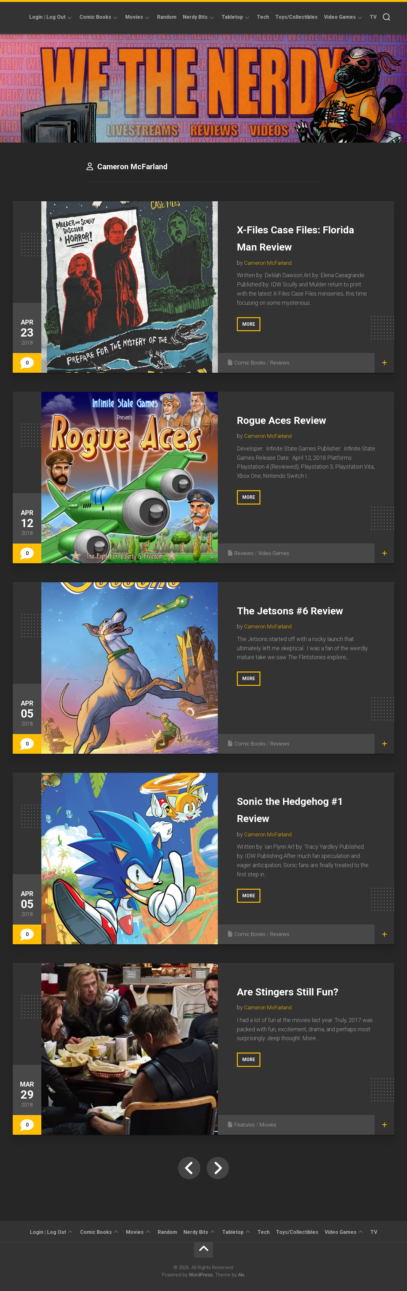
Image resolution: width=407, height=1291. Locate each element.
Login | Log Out (47, 17)
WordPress (201, 1275)
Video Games (340, 17)
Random (166, 17)
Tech (263, 17)
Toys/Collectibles (296, 17)
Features (245, 1124)
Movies (134, 17)
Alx (241, 1275)
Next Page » (218, 1168)
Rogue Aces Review (295, 419)
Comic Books (95, 17)
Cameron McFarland (269, 262)
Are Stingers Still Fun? (302, 991)
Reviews (282, 362)
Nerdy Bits (195, 17)
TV (373, 17)
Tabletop (232, 17)
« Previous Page (189, 1168)
